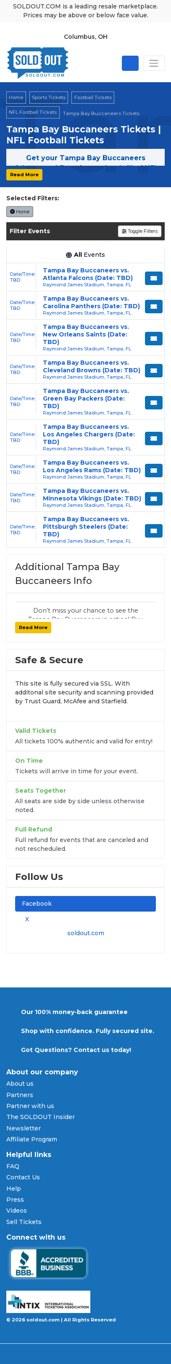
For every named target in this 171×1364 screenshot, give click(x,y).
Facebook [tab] (37, 903)
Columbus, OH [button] (86, 36)
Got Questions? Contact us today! (76, 1050)
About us (20, 1083)
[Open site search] (130, 63)
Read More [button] (24, 175)
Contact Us (23, 1177)
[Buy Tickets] (154, 278)
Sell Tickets (24, 1222)
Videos (16, 1210)
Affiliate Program (31, 1139)
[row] (85, 277)
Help (13, 1188)
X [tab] (25, 919)
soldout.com (85, 933)
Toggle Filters (140, 231)
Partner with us (30, 1106)
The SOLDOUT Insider (40, 1117)
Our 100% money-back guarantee (74, 1012)
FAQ (12, 1166)
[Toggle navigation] (154, 63)
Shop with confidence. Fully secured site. (87, 1031)
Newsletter (23, 1128)
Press (15, 1199)
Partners (19, 1095)
